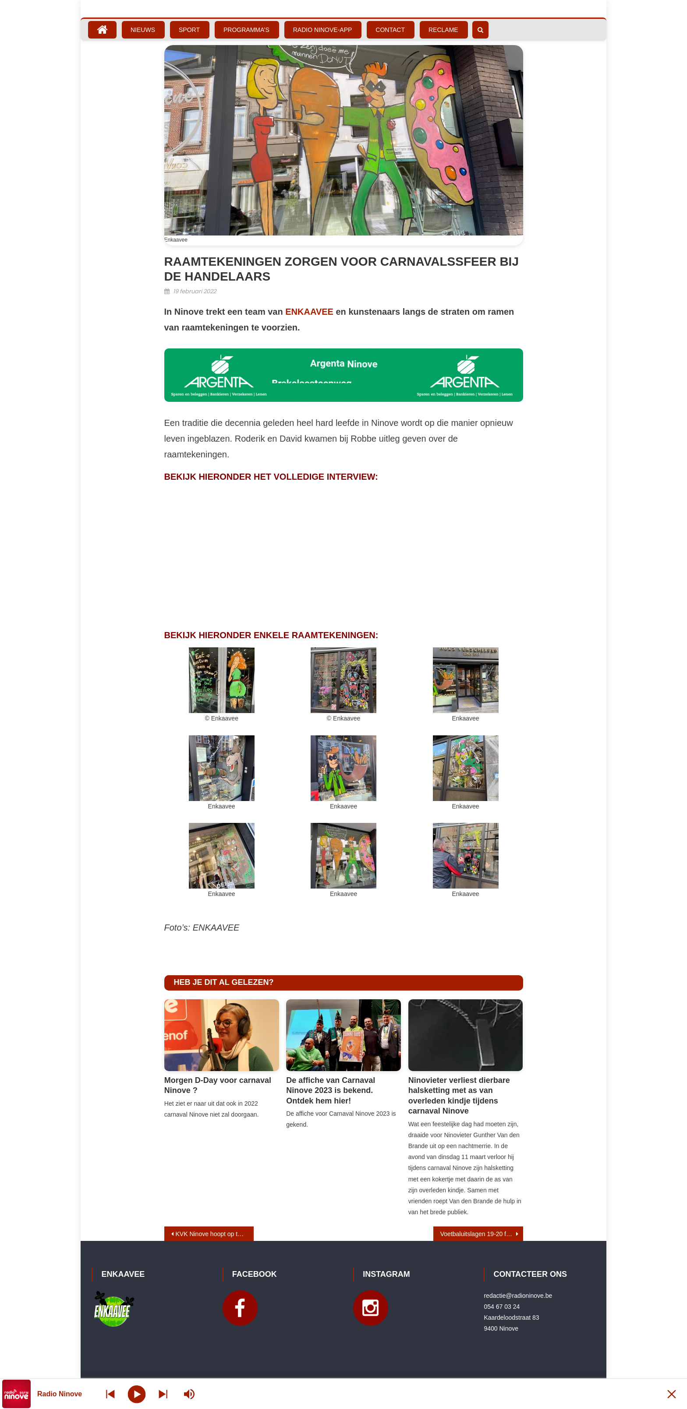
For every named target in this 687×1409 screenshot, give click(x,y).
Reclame (443, 29)
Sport (189, 29)
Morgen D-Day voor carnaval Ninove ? (217, 1085)
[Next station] (110, 1394)
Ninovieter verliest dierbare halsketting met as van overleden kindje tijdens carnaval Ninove (459, 1095)
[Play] (137, 1393)
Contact (390, 29)
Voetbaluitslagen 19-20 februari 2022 (481, 1233)
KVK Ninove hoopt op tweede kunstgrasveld (215, 1233)
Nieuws (143, 29)
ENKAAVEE (309, 311)
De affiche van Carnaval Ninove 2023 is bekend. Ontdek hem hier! (330, 1090)
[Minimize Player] (671, 1394)
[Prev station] (163, 1394)
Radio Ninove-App (322, 29)
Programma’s (246, 29)
